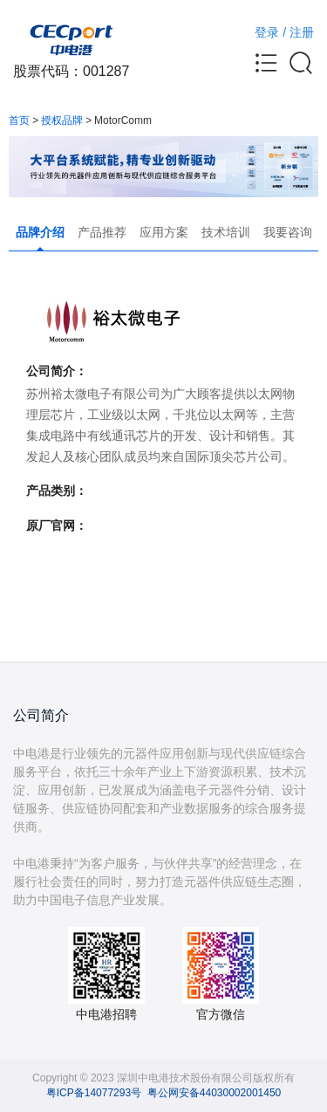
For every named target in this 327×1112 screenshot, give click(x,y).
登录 (267, 32)
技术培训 (225, 232)
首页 (19, 120)
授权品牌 (62, 120)
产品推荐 (102, 232)
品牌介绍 (40, 232)
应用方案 (164, 232)
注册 (302, 32)
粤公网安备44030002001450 (214, 1093)
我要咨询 (287, 232)
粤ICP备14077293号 (93, 1093)
